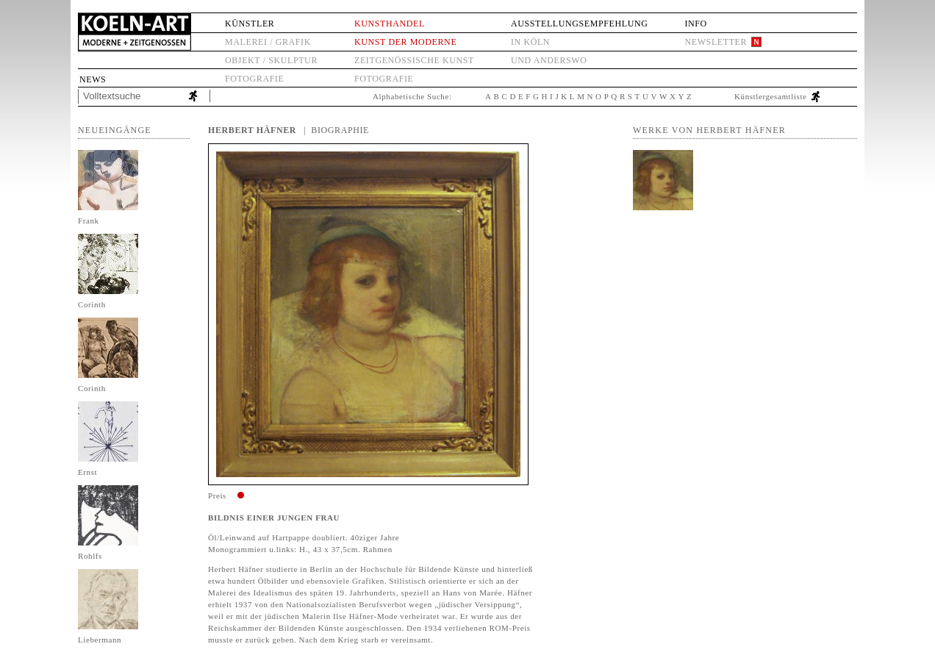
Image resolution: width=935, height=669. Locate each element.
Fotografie (254, 79)
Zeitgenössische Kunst (414, 60)
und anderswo (549, 60)
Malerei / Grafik (268, 42)
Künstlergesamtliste (770, 96)
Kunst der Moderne (405, 42)
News (92, 79)
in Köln (530, 42)
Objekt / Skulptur (271, 60)
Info (695, 23)
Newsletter (715, 42)
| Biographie (336, 130)
